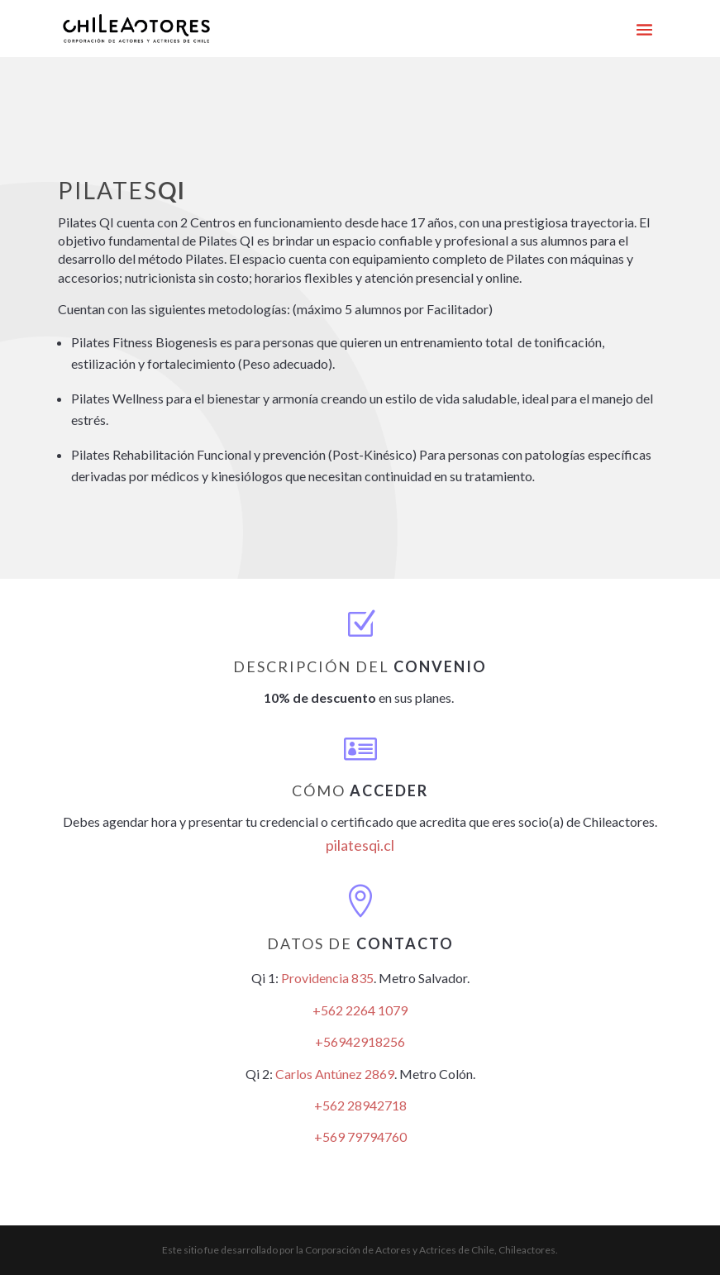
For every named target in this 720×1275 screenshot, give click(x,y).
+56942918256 (360, 1041)
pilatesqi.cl (360, 845)
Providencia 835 (327, 978)
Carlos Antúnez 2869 (334, 1074)
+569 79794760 (360, 1136)
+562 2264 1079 (360, 1010)
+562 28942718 (360, 1105)
